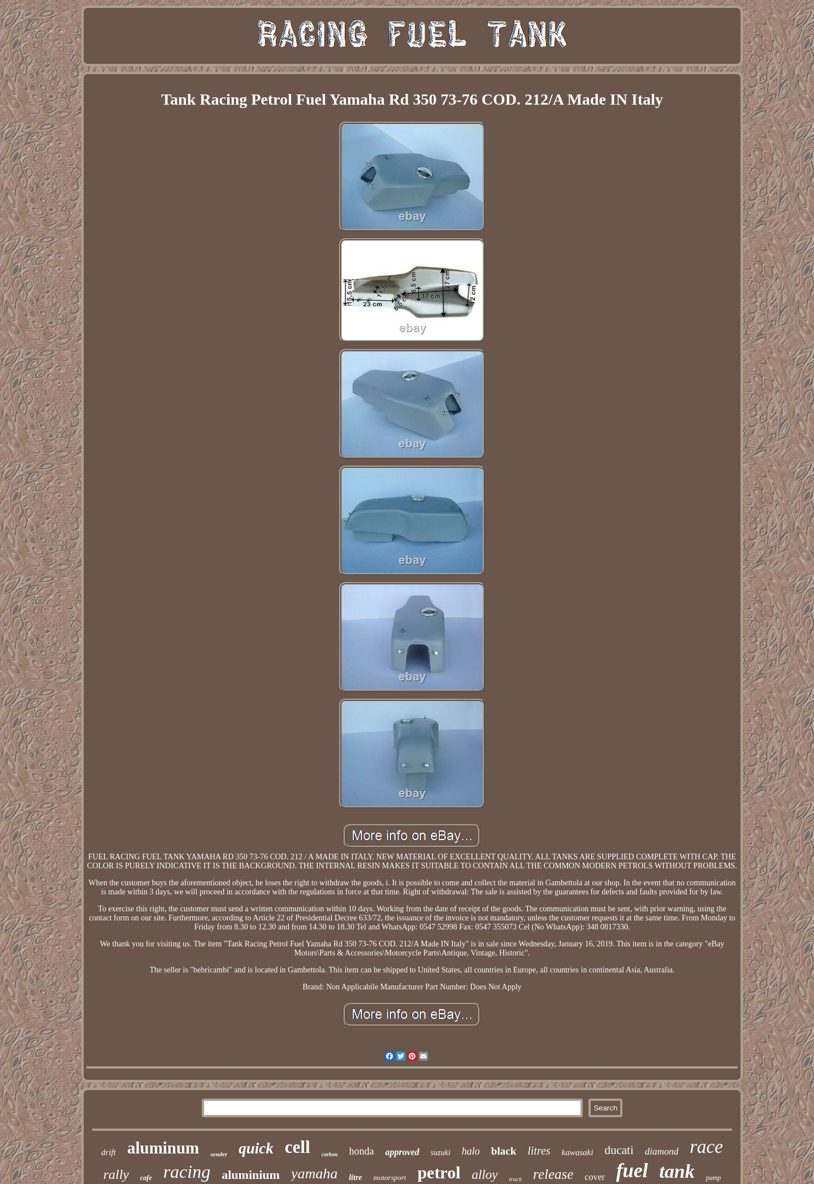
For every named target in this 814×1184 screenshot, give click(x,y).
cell (297, 1147)
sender (218, 1154)
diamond (662, 1151)
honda (361, 1151)
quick (256, 1148)
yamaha (314, 1173)
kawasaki (578, 1152)
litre (355, 1177)
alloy (484, 1175)
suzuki (441, 1152)
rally (116, 1174)
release (553, 1174)
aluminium (251, 1175)
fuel (632, 1171)
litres (538, 1150)
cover (594, 1177)
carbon (330, 1154)
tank (676, 1171)
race (706, 1146)
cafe (146, 1178)
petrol (438, 1172)
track (515, 1179)
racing (187, 1171)
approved (402, 1152)
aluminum (163, 1148)
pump (713, 1178)
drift (108, 1152)
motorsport (390, 1177)
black (503, 1151)
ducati (618, 1150)
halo (471, 1151)
